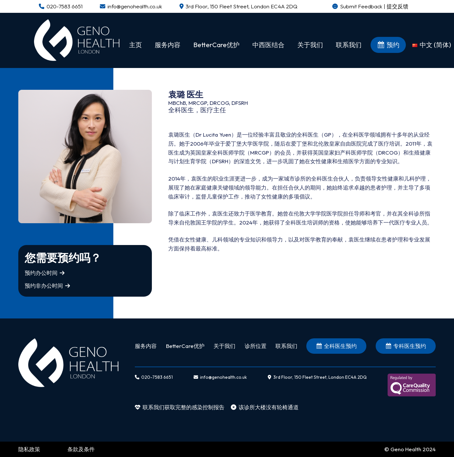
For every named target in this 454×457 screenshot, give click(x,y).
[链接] (77, 40)
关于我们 (224, 346)
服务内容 (146, 346)
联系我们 (286, 346)
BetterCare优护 (185, 346)
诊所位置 (255, 346)
